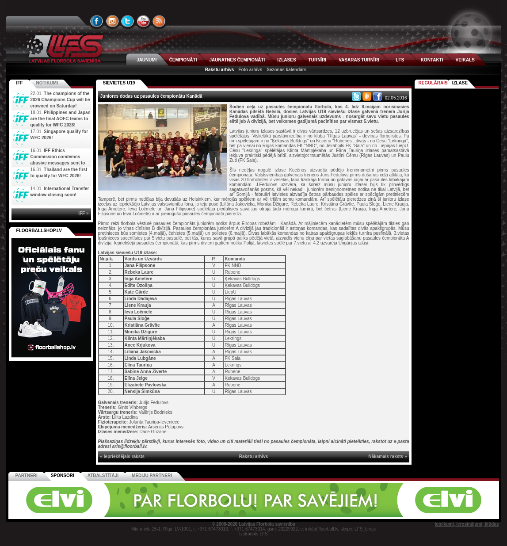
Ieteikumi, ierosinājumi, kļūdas (467, 524)
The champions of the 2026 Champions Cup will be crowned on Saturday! (60, 99)
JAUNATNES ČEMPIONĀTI (237, 59)
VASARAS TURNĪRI (359, 59)
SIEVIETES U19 (119, 82)
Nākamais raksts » (387, 456)
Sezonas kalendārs (286, 69)
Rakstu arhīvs (219, 69)
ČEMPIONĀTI (183, 59)
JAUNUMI (147, 59)
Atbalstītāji (103, 475)
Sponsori (62, 475)
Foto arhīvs (250, 69)
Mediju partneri (152, 475)
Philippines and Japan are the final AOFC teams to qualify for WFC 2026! (60, 118)
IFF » (83, 213)
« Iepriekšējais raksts (122, 456)
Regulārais (433, 82)
